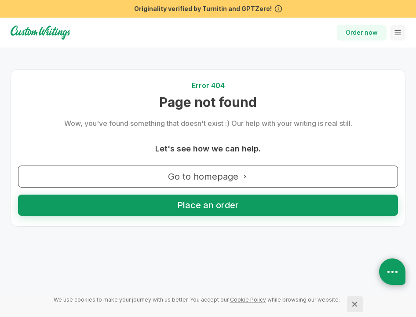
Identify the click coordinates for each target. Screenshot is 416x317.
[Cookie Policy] (248, 299)
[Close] (355, 304)
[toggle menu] (397, 33)
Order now (362, 32)
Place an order (208, 205)
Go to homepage (208, 176)
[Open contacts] (392, 271)
